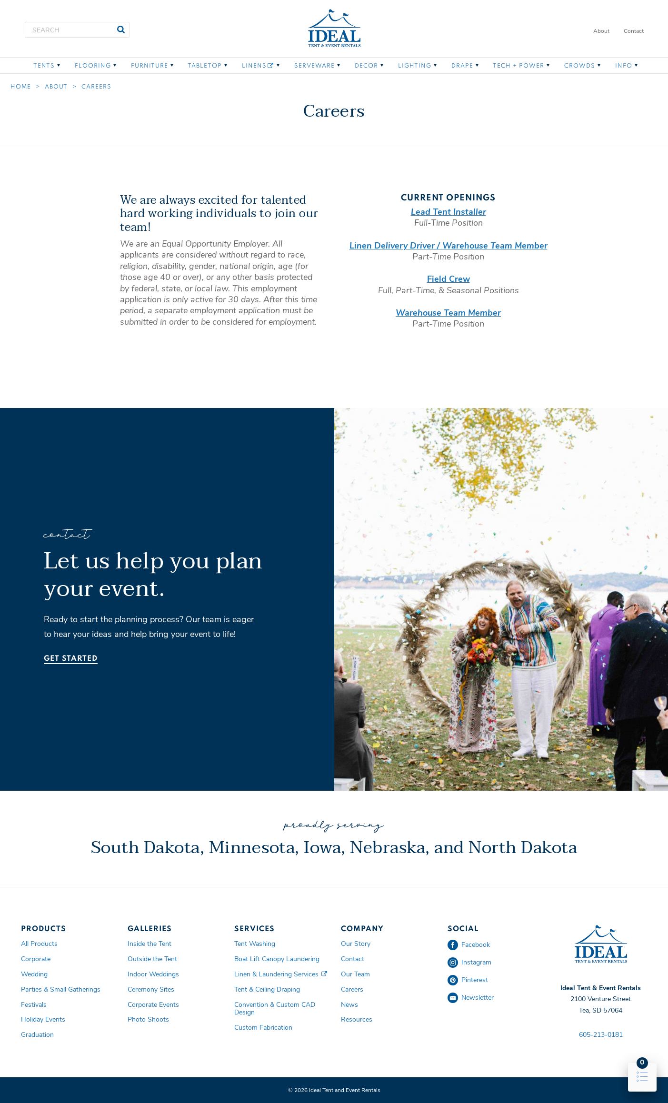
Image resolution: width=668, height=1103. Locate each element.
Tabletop (205, 66)
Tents (44, 66)
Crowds (579, 66)
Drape (462, 66)
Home (20, 87)
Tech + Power (518, 66)
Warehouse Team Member (448, 312)
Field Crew (448, 279)
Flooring (93, 66)
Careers (96, 87)
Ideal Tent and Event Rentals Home (334, 28)
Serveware (314, 66)
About (601, 31)
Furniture (149, 66)
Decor (366, 66)
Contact (634, 31)
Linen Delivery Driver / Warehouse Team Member (448, 245)
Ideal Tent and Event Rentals (600, 944)
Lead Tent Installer (448, 212)
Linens (257, 66)
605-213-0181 (601, 1034)
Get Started (71, 659)
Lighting (414, 66)
